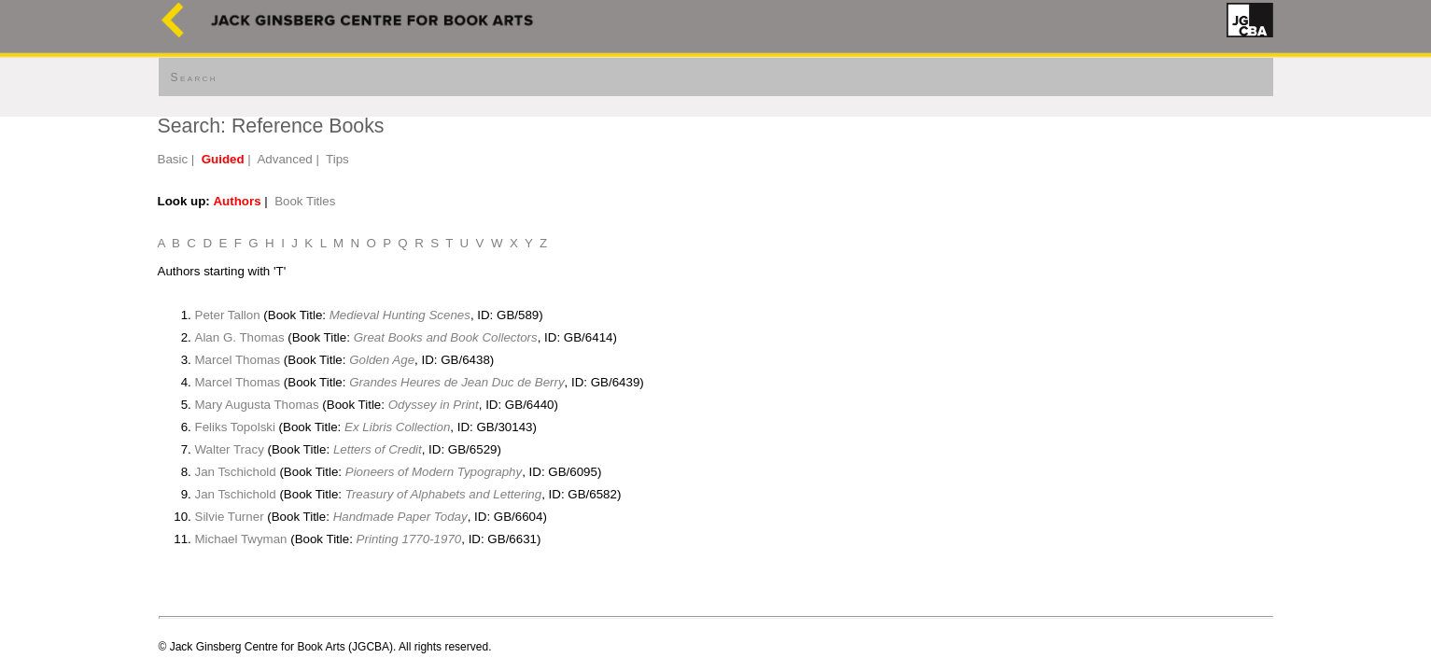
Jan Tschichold (235, 472)
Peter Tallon (227, 315)
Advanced (284, 159)
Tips (337, 159)
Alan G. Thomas (240, 337)
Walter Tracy (229, 449)
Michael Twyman (241, 539)
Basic (173, 159)
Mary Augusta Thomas (257, 405)
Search (194, 77)
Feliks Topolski (235, 427)
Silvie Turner (229, 517)
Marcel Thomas (238, 360)
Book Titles (304, 201)
